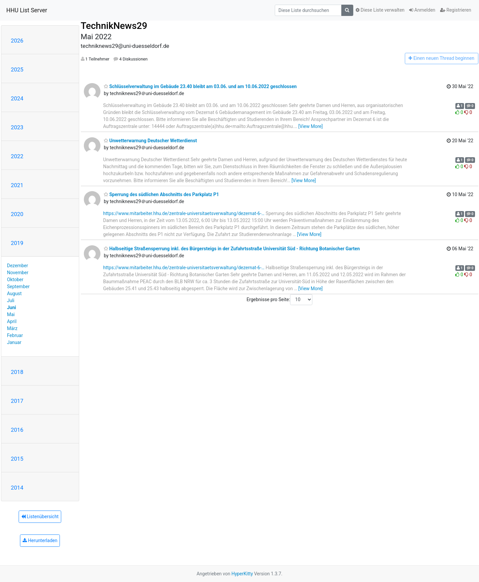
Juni (11, 307)
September (18, 286)
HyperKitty (242, 573)
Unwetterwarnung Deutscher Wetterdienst (150, 140)
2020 (17, 214)
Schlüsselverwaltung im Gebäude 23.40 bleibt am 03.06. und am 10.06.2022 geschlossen (200, 86)
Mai (11, 314)
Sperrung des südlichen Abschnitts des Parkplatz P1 (161, 194)
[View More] (310, 126)
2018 (17, 372)
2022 (17, 156)
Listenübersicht (40, 516)
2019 (17, 243)
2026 (17, 40)
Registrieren (455, 10)
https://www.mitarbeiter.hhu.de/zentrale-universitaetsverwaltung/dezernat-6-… (183, 213)
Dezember (17, 265)
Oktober (15, 279)
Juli (10, 300)
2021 (17, 185)
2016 (17, 429)
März (12, 328)
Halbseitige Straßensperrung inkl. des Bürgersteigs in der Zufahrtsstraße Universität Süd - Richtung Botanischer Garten (232, 248)
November (17, 272)
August (14, 293)
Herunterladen (40, 540)
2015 (17, 458)
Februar (15, 335)
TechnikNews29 (114, 25)
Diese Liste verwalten (380, 10)
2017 (17, 401)
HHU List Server (26, 10)
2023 (17, 127)
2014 (17, 487)
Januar (14, 342)
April (12, 321)
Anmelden (422, 10)
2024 (17, 98)
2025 (17, 69)
